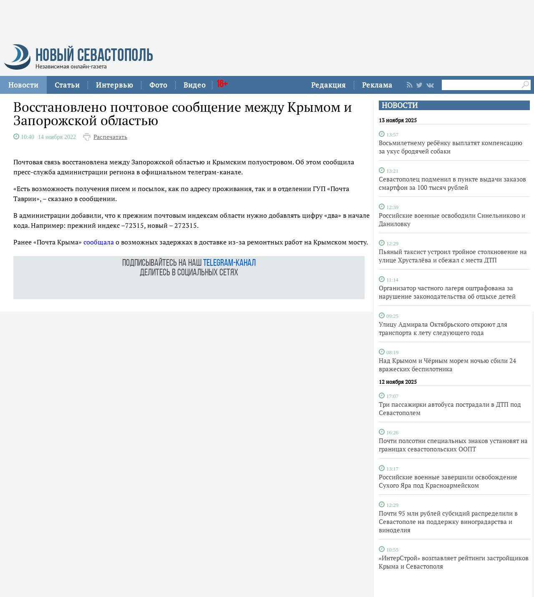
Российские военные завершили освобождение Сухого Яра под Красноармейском (448, 481)
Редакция (328, 85)
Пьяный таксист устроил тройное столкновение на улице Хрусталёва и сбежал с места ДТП (453, 255)
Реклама (377, 85)
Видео (195, 85)
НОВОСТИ (400, 105)
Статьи (67, 85)
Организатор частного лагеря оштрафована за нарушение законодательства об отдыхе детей (447, 292)
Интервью (114, 85)
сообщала (98, 242)
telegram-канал (229, 263)
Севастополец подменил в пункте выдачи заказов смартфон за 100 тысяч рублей (452, 183)
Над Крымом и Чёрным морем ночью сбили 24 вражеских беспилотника (447, 364)
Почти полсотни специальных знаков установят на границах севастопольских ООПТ (453, 444)
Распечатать (110, 137)
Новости (23, 85)
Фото (158, 85)
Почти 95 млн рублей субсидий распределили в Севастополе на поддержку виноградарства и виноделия (448, 521)
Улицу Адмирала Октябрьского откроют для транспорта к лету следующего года (443, 328)
